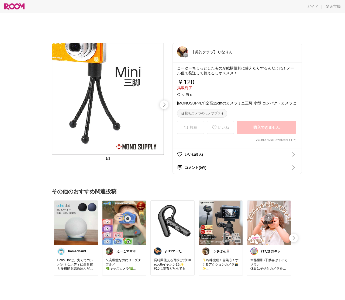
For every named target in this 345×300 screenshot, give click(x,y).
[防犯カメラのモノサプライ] (202, 113)
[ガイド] (312, 6)
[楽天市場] (333, 6)
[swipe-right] (164, 104)
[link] (76, 222)
